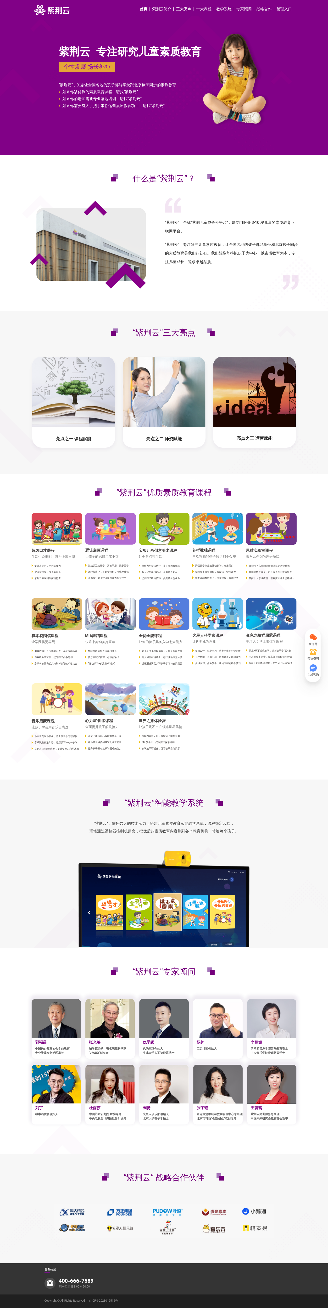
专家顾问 (244, 9)
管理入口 (284, 9)
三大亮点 (183, 9)
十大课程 (203, 9)
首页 (143, 9)
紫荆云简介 (161, 9)
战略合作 (264, 9)
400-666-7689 (76, 1284)
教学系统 (224, 9)
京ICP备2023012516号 (103, 1303)
